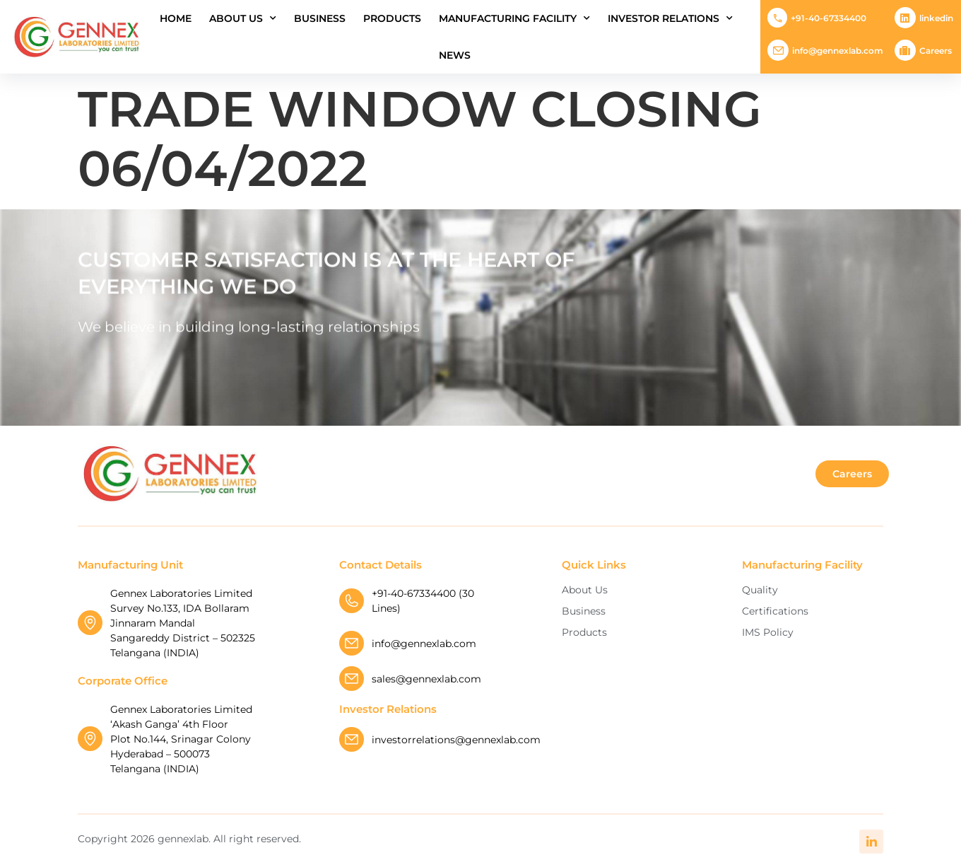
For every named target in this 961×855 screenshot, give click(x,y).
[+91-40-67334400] (777, 18)
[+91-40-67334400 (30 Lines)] (351, 600)
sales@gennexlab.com (426, 679)
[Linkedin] (905, 17)
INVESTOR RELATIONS (670, 18)
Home (175, 18)
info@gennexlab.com (837, 50)
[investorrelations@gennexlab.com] (351, 739)
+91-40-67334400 (828, 18)
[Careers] (905, 50)
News (455, 55)
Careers (935, 50)
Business (320, 18)
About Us (242, 18)
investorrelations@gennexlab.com (456, 739)
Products (392, 18)
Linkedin (936, 18)
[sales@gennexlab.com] (351, 678)
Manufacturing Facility (514, 18)
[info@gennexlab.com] (778, 50)
